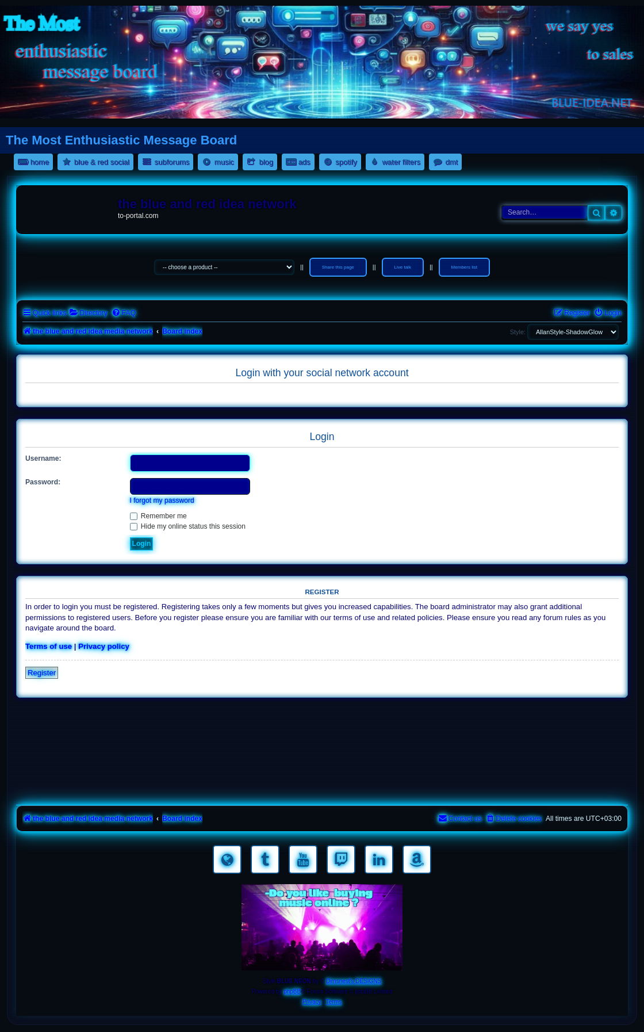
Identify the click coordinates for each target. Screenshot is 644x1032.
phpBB (292, 991)
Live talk (402, 267)
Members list (464, 267)
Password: (42, 482)
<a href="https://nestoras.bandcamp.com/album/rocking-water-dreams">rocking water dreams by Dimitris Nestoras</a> (322, 721)
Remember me (158, 516)
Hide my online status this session (188, 526)
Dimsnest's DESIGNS (353, 981)
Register (42, 672)
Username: (43, 458)
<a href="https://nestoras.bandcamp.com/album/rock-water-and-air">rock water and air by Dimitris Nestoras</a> (322, 753)
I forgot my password (162, 500)
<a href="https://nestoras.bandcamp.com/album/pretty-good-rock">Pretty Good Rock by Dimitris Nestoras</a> (322, 786)
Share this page (338, 267)
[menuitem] (88, 313)
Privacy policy (103, 646)
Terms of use (48, 646)
